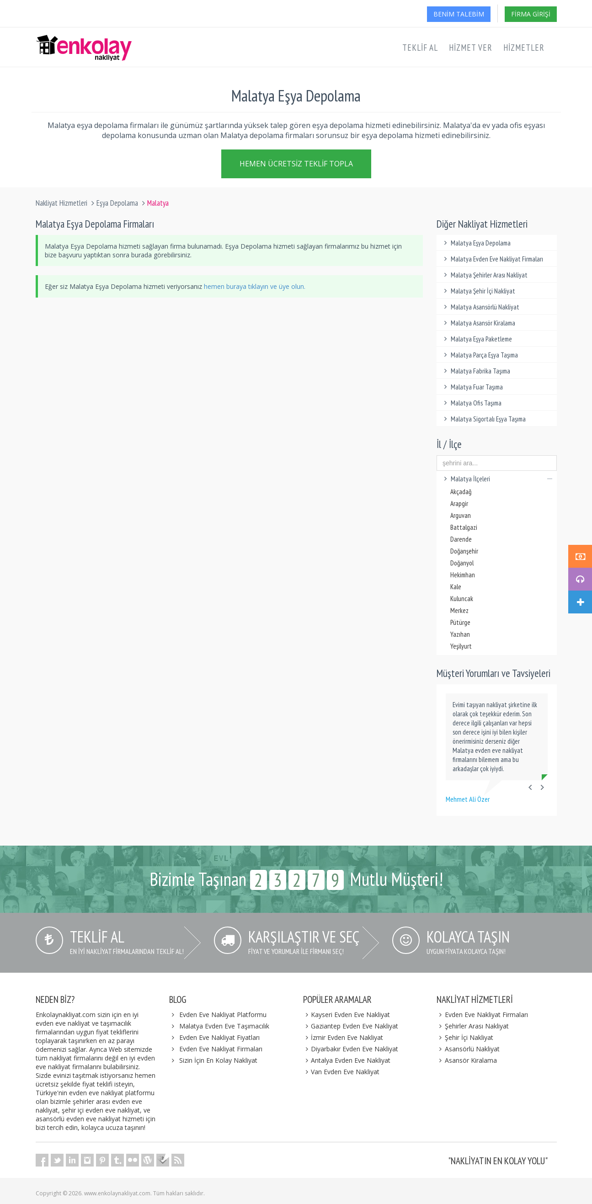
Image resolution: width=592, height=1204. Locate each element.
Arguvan (460, 515)
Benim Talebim (458, 14)
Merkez (459, 610)
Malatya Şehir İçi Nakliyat (478, 291)
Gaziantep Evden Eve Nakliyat (351, 1026)
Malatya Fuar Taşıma (472, 387)
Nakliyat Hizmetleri (61, 203)
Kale (455, 586)
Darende (461, 539)
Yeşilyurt (461, 646)
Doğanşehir (464, 551)
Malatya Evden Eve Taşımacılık (224, 1026)
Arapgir (459, 503)
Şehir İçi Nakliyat (465, 1037)
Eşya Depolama (117, 203)
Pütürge (460, 622)
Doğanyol (462, 563)
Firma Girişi (530, 14)
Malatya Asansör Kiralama (478, 323)
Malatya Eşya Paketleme (476, 339)
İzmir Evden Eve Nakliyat (343, 1037)
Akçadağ (460, 491)
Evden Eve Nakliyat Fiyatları (219, 1037)
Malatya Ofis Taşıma (471, 403)
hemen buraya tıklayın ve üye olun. (254, 286)
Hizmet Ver (470, 47)
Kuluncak (461, 598)
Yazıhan (460, 634)
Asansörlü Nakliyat (468, 1048)
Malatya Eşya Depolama (476, 243)
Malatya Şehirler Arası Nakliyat (484, 275)
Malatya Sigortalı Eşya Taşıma (483, 419)
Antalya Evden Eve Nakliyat (347, 1060)
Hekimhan (462, 574)
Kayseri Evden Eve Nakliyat (346, 1014)
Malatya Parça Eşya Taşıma (479, 355)
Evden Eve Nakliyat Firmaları (220, 1048)
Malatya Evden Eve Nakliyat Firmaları (492, 259)
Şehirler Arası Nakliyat (473, 1026)
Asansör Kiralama (467, 1060)
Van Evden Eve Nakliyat (341, 1071)
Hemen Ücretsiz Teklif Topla (296, 163)
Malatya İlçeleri (496, 478)
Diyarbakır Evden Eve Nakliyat (351, 1048)
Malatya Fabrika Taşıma (475, 371)
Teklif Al (420, 47)
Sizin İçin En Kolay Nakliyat (218, 1060)
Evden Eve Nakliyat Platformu (223, 1014)
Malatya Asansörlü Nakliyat (480, 307)
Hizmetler (523, 47)
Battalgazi (463, 527)
